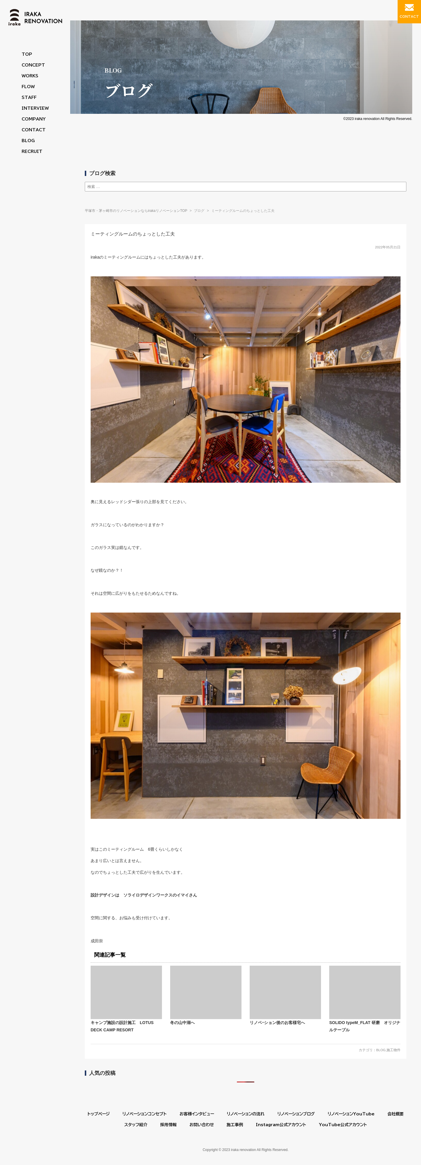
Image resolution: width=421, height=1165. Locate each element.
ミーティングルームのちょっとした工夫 (133, 233)
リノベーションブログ (296, 1114)
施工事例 (235, 1125)
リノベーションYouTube (351, 1114)
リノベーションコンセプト (144, 1114)
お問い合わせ (201, 1125)
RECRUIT (32, 151)
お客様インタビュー (197, 1114)
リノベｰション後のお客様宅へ (285, 995)
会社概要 (395, 1114)
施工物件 (394, 1050)
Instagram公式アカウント (281, 1125)
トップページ (98, 1114)
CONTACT (34, 130)
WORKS (30, 76)
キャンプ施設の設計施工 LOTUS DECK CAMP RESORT (126, 999)
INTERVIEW (35, 108)
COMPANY (34, 119)
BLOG (28, 141)
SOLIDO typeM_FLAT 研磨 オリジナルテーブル (365, 999)
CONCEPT (33, 65)
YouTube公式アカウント (343, 1125)
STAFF (29, 97)
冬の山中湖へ (205, 995)
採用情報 (168, 1125)
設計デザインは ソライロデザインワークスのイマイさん (144, 895)
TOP (27, 54)
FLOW (28, 87)
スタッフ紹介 (135, 1125)
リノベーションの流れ (246, 1114)
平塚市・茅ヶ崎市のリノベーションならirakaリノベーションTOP (136, 211)
